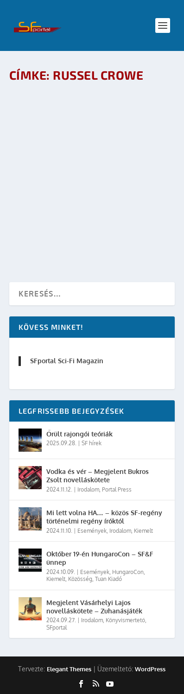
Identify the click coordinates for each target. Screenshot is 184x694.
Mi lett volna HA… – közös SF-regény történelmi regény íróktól (104, 517)
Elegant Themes (69, 669)
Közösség (80, 578)
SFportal (56, 627)
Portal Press (117, 489)
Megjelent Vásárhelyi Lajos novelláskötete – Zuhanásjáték (94, 607)
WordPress (150, 669)
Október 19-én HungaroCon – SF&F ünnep (99, 558)
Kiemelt (143, 530)
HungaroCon (128, 571)
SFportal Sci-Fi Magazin (66, 361)
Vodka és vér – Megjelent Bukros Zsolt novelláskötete (97, 475)
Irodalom (88, 489)
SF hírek (92, 443)
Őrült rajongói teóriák (79, 434)
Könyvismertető (125, 620)
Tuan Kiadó (108, 578)
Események (92, 530)
